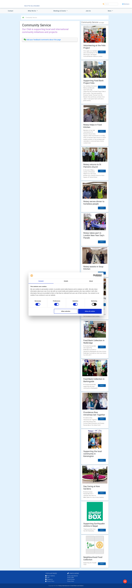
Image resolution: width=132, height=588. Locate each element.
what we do (32, 11)
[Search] (111, 4)
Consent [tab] (41, 281)
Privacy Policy (49, 581)
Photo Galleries (50, 576)
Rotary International (72, 576)
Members (125, 4)
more (102, 51)
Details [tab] (66, 281)
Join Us (88, 11)
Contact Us (49, 579)
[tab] (49, 39)
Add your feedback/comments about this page (42, 40)
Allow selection (65, 311)
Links (47, 577)
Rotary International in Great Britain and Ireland (70, 585)
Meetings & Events (59, 11)
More (110, 11)
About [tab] (91, 281)
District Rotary (71, 579)
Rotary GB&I (70, 577)
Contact (10, 11)
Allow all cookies (90, 311)
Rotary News (70, 581)
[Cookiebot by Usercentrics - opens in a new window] (94, 275)
